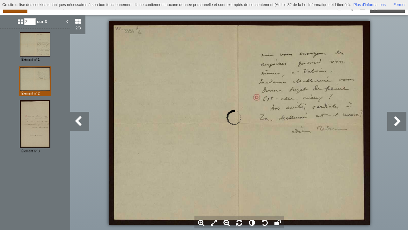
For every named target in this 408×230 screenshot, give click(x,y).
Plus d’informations (369, 5)
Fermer (399, 5)
